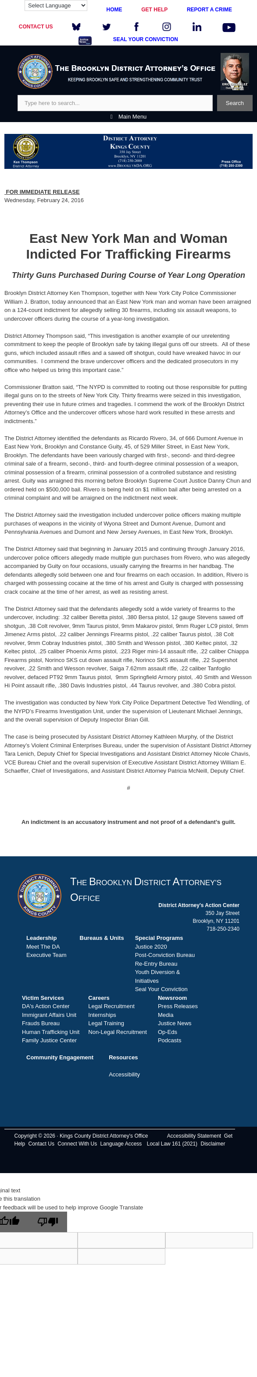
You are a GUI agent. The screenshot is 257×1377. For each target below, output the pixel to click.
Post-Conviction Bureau (165, 955)
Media (165, 1015)
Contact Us (41, 1144)
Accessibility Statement (194, 1136)
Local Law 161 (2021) (172, 1144)
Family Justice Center (49, 1040)
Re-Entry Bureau (156, 963)
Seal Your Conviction (161, 989)
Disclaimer (212, 1144)
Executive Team (46, 955)
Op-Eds (167, 1032)
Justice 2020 (151, 946)
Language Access (121, 1144)
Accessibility (124, 1074)
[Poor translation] (48, 1222)
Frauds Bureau (41, 1023)
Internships (102, 1015)
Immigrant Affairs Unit (49, 1015)
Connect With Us (77, 1144)
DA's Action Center (46, 1006)
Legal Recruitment (111, 1006)
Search (235, 103)
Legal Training (106, 1023)
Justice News (175, 1023)
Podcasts (169, 1040)
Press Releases (178, 1006)
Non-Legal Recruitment (117, 1032)
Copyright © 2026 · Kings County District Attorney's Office (81, 1136)
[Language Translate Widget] (56, 5)
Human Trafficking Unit (50, 1032)
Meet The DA (43, 946)
